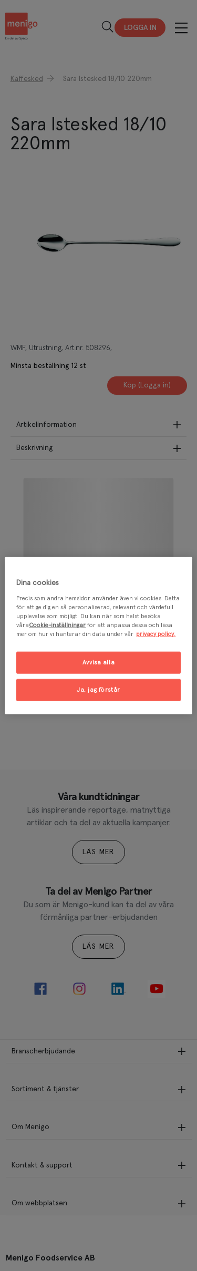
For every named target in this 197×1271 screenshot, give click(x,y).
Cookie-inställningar (57, 625)
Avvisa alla (98, 662)
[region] (98, 635)
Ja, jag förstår (98, 689)
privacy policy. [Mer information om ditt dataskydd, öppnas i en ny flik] (155, 634)
